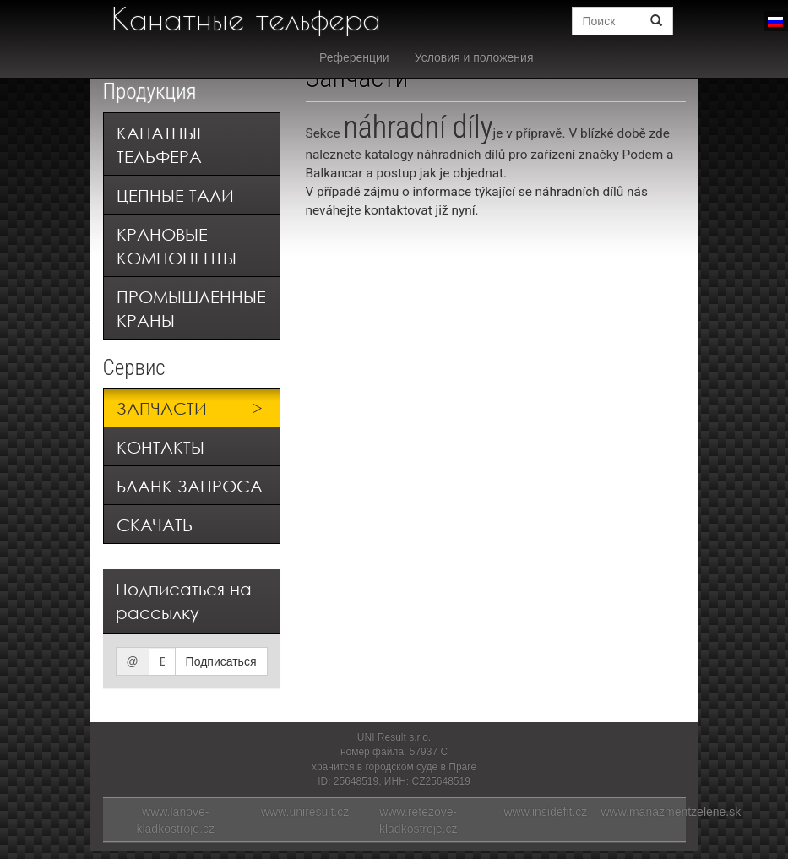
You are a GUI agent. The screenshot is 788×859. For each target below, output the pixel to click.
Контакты (160, 447)
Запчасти (162, 408)
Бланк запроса (190, 486)
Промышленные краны (191, 308)
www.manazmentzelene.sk (671, 811)
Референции (354, 57)
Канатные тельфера (246, 18)
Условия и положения (474, 57)
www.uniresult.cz (305, 811)
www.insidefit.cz (546, 811)
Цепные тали (175, 195)
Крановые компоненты (176, 246)
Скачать (155, 525)
